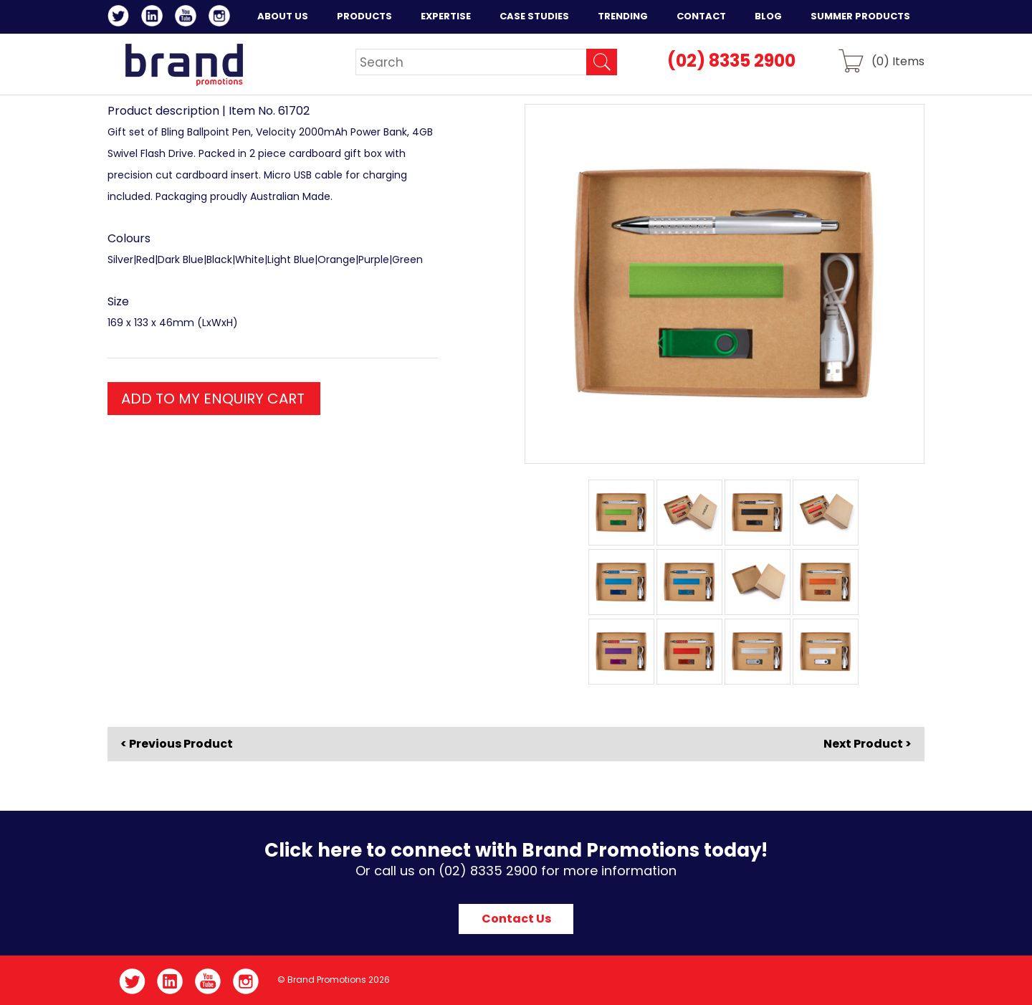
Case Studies (534, 16)
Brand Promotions (184, 64)
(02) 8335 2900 (731, 60)
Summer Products (860, 16)
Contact (701, 16)
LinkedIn (154, 18)
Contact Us (516, 918)
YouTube (188, 18)
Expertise (446, 16)
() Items (897, 60)
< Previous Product (176, 744)
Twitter (121, 18)
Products (364, 16)
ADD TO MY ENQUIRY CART (213, 399)
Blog (768, 16)
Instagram (222, 18)
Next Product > (867, 743)
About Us (282, 16)
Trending (623, 16)
